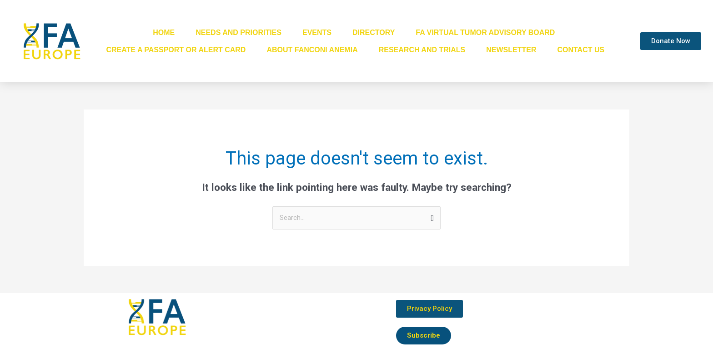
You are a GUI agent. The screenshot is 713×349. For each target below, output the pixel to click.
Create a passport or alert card (176, 50)
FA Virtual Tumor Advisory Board (485, 32)
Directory (373, 32)
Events (316, 32)
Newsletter (511, 50)
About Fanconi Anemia (311, 50)
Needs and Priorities (238, 32)
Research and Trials (422, 50)
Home (164, 32)
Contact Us (580, 50)
